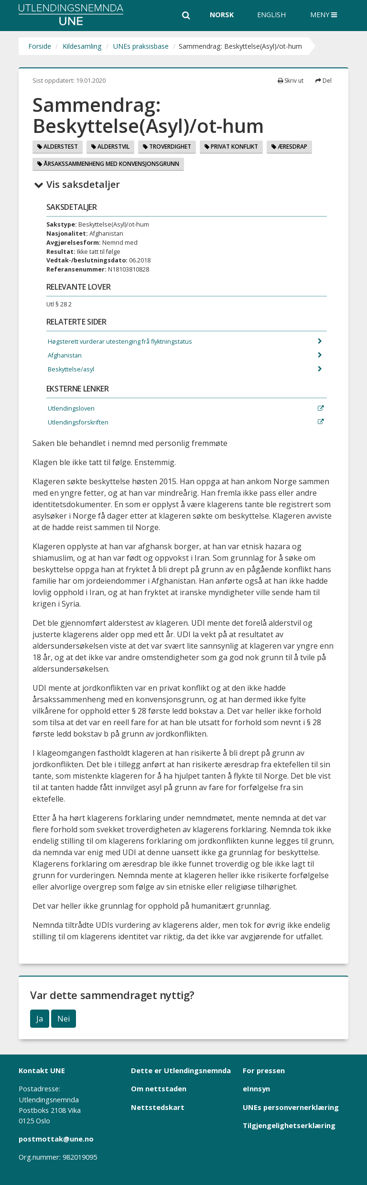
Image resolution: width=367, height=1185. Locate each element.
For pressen (264, 1070)
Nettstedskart (157, 1107)
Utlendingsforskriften (77, 422)
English (271, 14)
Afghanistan (64, 355)
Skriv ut (290, 80)
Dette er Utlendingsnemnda (181, 1070)
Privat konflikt (231, 146)
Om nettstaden (158, 1088)
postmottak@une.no (56, 1138)
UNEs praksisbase (141, 46)
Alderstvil (110, 146)
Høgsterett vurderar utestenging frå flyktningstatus (119, 341)
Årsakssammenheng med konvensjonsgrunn (108, 164)
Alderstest (57, 146)
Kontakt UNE (42, 1070)
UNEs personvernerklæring (291, 1107)
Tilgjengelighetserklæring (289, 1125)
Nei (63, 1018)
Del (323, 80)
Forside (39, 46)
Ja (39, 1018)
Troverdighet (167, 146)
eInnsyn (256, 1088)
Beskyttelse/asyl (70, 369)
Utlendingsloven (70, 408)
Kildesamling (82, 46)
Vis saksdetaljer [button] (76, 184)
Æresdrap (289, 146)
